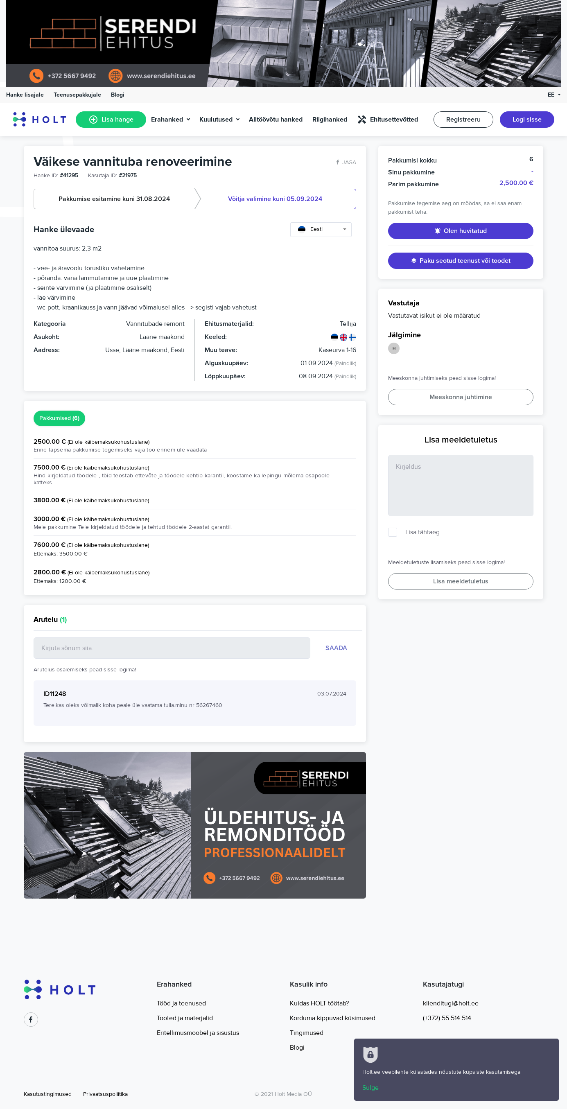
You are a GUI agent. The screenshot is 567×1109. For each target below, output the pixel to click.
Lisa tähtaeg (422, 532)
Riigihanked (329, 119)
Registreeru (463, 119)
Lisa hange (110, 119)
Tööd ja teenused (181, 1003)
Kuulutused (216, 119)
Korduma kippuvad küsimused (332, 1018)
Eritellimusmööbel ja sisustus (198, 1033)
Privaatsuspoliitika (105, 1094)
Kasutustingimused (48, 1094)
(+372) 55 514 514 (447, 1018)
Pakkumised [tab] (59, 418)
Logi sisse (527, 119)
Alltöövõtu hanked (276, 119)
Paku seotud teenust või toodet (461, 261)
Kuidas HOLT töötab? (319, 1003)
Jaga (346, 162)
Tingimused (306, 1033)
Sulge (370, 1088)
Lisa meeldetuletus (460, 581)
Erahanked (167, 119)
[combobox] (321, 229)
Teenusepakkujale (77, 94)
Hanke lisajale (25, 94)
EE (552, 94)
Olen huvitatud (461, 231)
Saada (336, 648)
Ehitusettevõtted (387, 119)
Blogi (117, 94)
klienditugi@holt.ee (451, 1003)
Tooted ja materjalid (185, 1018)
